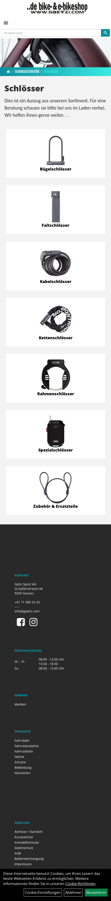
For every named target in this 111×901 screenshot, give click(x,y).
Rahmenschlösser (55, 393)
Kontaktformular (27, 842)
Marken (20, 704)
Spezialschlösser (55, 450)
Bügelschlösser (55, 169)
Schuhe (20, 762)
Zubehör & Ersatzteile (55, 506)
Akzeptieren (96, 892)
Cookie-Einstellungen (43, 892)
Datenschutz (24, 848)
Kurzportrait (24, 837)
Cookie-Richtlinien (80, 883)
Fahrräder (22, 740)
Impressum (23, 864)
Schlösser (51, 71)
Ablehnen (73, 892)
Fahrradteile (24, 751)
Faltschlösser (55, 225)
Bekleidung (23, 767)
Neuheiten (22, 773)
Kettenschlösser (55, 337)
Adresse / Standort (29, 831)
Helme (19, 757)
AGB (18, 853)
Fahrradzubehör (27, 71)
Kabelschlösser (55, 281)
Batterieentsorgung (29, 858)
